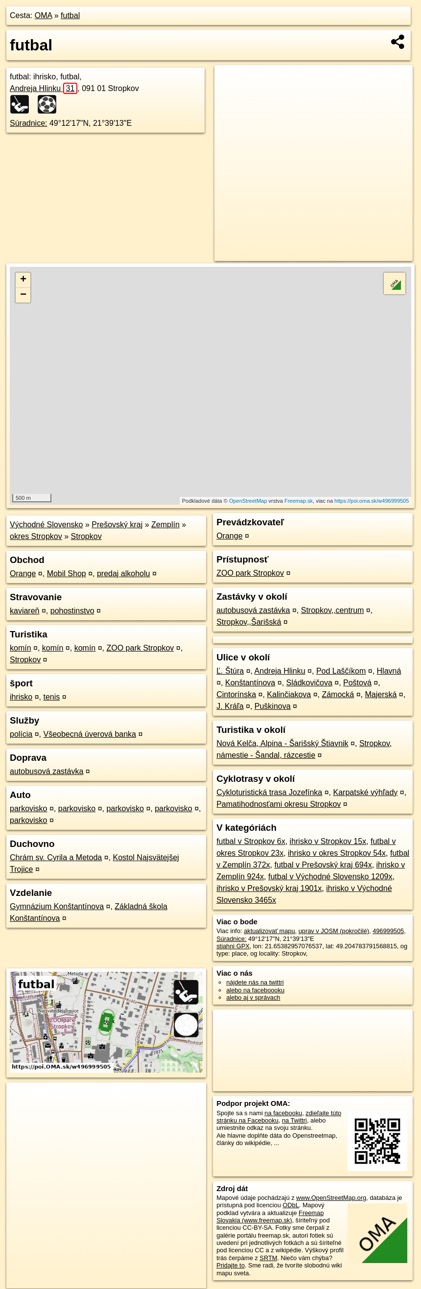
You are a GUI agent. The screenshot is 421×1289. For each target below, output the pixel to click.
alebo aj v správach (253, 997)
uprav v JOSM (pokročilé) (334, 931)
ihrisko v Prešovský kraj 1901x (269, 888)
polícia (21, 734)
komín (20, 648)
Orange (23, 573)
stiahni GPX (233, 946)
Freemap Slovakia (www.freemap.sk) (270, 1216)
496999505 (388, 931)
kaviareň (24, 611)
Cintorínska (236, 694)
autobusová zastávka (46, 771)
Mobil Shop (66, 573)
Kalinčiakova (289, 694)
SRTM (268, 1258)
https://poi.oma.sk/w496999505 (371, 501)
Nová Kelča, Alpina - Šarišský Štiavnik (282, 743)
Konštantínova (250, 683)
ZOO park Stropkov (140, 648)
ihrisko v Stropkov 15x (328, 841)
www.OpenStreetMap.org (331, 1197)
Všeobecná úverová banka (90, 734)
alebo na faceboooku (255, 990)
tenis (51, 697)
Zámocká (338, 694)
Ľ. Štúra (230, 671)
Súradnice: (28, 123)
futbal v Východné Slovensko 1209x (330, 876)
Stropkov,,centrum (332, 610)
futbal (70, 15)
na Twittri (294, 1120)
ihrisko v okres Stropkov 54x (337, 853)
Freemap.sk (298, 501)
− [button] (23, 295)
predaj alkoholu (123, 573)
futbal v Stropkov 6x (250, 841)
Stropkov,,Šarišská (248, 622)
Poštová (357, 683)
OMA (43, 15)
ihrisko (21, 697)
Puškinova (273, 706)
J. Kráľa (229, 706)
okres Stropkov (36, 536)
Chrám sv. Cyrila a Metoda (56, 857)
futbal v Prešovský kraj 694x (323, 865)
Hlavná (389, 671)
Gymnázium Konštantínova (57, 906)
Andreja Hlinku (43, 88)
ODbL (290, 1205)
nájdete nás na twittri (254, 982)
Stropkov (86, 536)
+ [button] (23, 280)
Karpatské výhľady (365, 792)
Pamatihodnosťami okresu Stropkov (278, 804)
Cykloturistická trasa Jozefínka (269, 792)
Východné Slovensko (46, 524)
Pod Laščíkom (341, 671)
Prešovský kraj (117, 524)
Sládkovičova (309, 683)
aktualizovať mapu (269, 931)
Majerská (381, 694)
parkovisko (28, 808)
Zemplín (165, 524)
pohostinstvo (72, 611)
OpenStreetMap (248, 501)
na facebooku (283, 1113)
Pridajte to (230, 1265)
